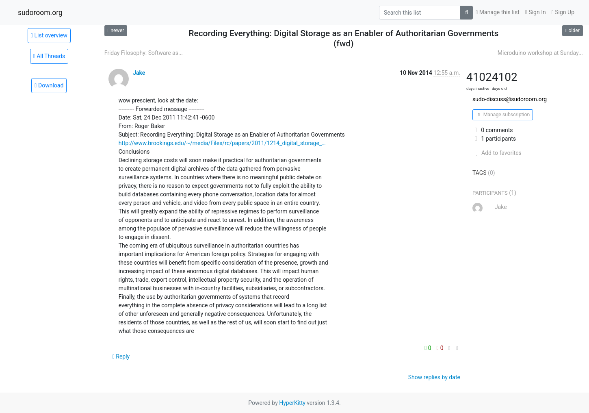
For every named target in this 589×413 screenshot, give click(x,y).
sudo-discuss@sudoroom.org (509, 99)
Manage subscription (503, 114)
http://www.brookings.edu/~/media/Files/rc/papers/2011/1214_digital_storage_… (222, 143)
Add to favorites (497, 153)
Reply (121, 356)
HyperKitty (292, 403)
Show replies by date (434, 377)
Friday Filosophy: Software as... (143, 53)
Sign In (535, 12)
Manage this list (498, 12)
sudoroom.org (40, 13)
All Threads (49, 56)
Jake (139, 73)
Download (49, 85)
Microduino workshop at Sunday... (540, 53)
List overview (49, 35)
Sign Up (563, 12)
